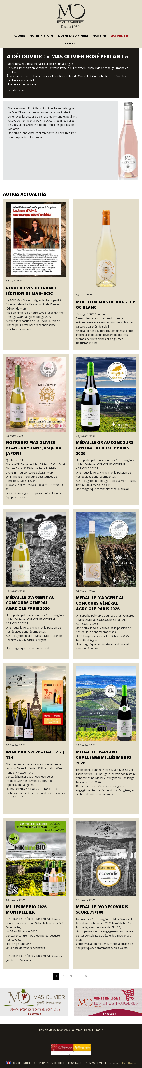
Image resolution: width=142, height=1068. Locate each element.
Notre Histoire (42, 35)
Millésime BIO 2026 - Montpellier (27, 909)
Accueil (19, 35)
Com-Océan (129, 1063)
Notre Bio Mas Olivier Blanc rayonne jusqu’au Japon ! (33, 448)
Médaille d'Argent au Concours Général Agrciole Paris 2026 (30, 603)
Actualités (120, 35)
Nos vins (100, 35)
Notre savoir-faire (73, 35)
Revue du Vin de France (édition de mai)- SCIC (31, 290)
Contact (72, 43)
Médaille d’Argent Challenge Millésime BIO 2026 (103, 757)
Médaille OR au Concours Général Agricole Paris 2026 (104, 448)
